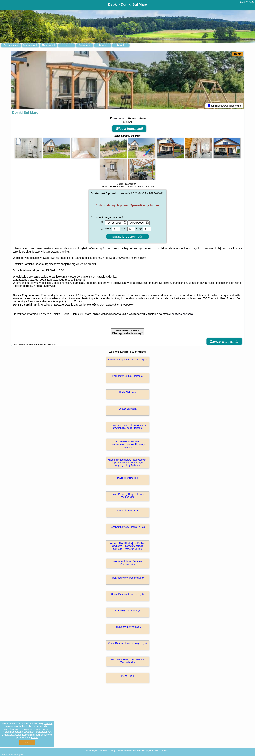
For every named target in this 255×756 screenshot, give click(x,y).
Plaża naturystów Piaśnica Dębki (127, 577)
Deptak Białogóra (127, 408)
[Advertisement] (127, 719)
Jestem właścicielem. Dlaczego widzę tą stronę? (127, 332)
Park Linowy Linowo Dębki (127, 627)
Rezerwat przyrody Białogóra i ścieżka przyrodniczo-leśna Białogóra (127, 426)
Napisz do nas (162, 750)
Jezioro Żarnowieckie (127, 510)
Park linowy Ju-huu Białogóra (127, 376)
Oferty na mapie (30, 45)
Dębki (237, 54)
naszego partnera (182, 313)
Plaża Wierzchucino (127, 478)
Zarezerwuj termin (224, 341)
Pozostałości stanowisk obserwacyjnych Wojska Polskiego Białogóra (127, 444)
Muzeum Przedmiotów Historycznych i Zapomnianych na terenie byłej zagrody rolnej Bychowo (127, 462)
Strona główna (11, 45)
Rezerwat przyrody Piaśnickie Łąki (127, 527)
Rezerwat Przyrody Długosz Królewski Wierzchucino (127, 495)
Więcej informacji (129, 128)
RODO (34, 737)
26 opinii (140, 186)
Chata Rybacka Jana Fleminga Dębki (127, 643)
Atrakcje (102, 45)
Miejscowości (48, 45)
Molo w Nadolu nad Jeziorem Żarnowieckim (127, 563)
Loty (66, 45)
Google (48, 723)
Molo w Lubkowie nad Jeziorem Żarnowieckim (127, 661)
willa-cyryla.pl (247, 1)
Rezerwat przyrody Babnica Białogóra (127, 359)
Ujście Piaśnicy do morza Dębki (127, 594)
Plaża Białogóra (127, 392)
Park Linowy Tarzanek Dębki (127, 610)
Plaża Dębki (127, 676)
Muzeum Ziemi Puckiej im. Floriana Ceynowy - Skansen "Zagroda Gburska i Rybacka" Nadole (127, 546)
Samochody (84, 45)
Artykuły (121, 45)
